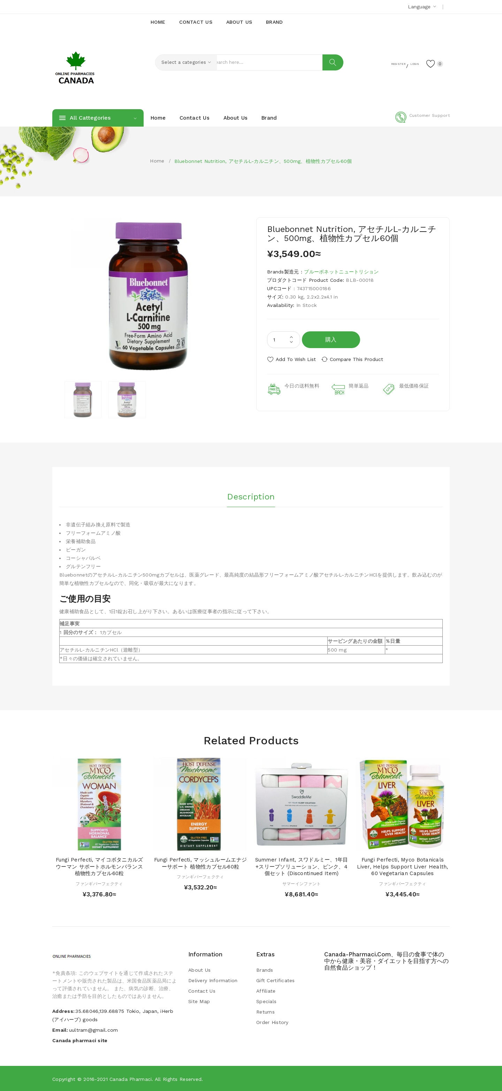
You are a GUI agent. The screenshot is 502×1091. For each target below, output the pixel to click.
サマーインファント (301, 883)
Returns (265, 1011)
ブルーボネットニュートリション (341, 271)
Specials (266, 1001)
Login (406, 63)
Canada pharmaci (130, 1079)
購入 (331, 339)
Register (380, 63)
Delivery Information (213, 980)
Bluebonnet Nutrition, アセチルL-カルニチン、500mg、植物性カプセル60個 (263, 161)
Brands (264, 969)
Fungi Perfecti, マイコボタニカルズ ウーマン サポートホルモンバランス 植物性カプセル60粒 (99, 866)
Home (157, 161)
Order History (272, 1022)
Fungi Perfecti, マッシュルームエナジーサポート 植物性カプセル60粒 (200, 863)
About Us (199, 969)
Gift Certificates (275, 980)
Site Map (199, 1001)
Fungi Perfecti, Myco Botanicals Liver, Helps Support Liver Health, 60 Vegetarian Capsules (402, 866)
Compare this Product (361, 359)
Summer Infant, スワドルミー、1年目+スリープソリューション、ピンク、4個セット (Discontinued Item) (301, 866)
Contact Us (201, 990)
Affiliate (266, 990)
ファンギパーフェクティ (99, 883)
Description (251, 495)
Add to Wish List (296, 359)
